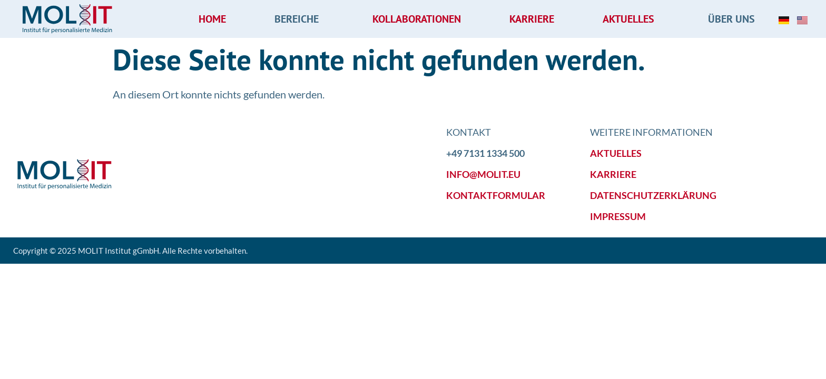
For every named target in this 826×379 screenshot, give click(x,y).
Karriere (531, 19)
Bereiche (299, 19)
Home (212, 19)
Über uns (734, 19)
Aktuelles (631, 19)
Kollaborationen (416, 19)
